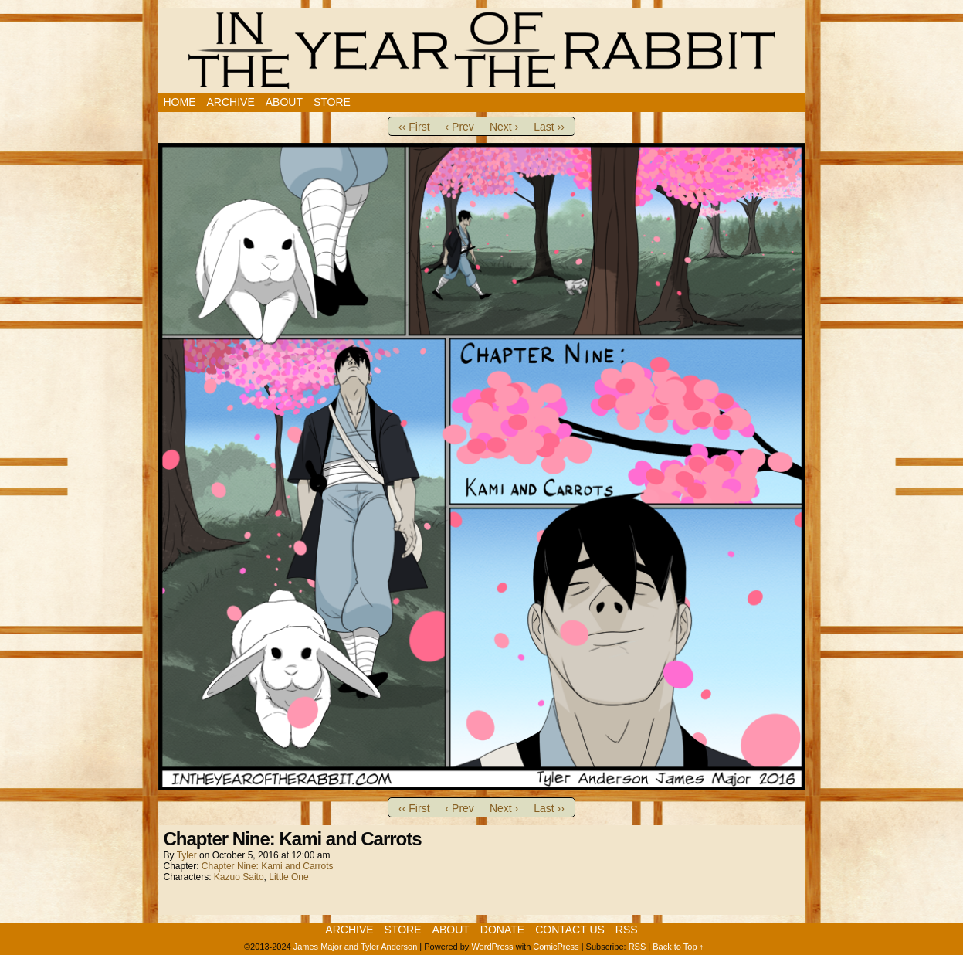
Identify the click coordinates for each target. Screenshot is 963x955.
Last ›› (549, 127)
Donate (502, 929)
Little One (288, 877)
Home (180, 102)
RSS (626, 929)
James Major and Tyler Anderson (355, 946)
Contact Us (570, 929)
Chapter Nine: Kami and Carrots (268, 866)
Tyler (187, 855)
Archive (231, 102)
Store (332, 102)
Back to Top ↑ (678, 946)
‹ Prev (460, 127)
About (284, 102)
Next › (504, 127)
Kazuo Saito (239, 877)
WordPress (492, 946)
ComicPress (555, 946)
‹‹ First (413, 127)
